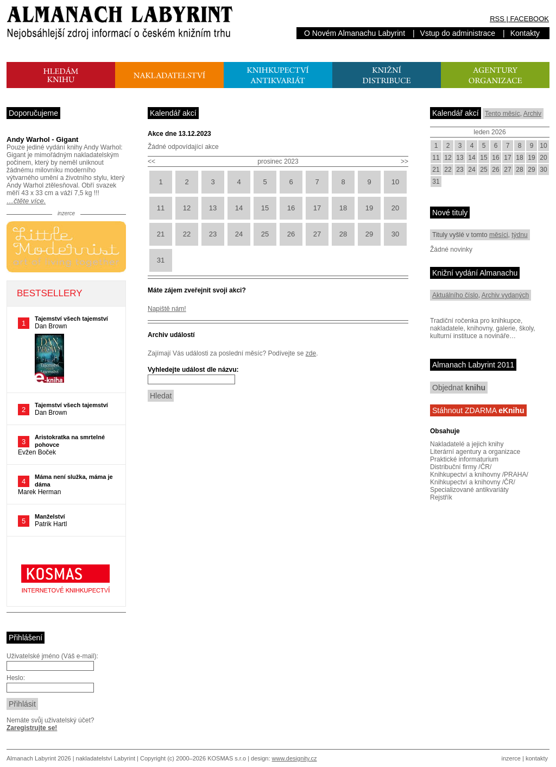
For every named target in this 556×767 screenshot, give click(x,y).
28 (343, 234)
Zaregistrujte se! (32, 728)
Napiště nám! (167, 309)
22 (187, 234)
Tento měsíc (502, 113)
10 (395, 182)
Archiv (532, 113)
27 (317, 234)
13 (213, 208)
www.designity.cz (294, 758)
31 (161, 260)
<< (151, 161)
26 (291, 234)
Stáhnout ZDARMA (478, 410)
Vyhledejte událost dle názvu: (193, 369)
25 (265, 234)
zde (311, 353)
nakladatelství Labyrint (105, 758)
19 (369, 208)
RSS (497, 19)
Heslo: (16, 678)
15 (265, 208)
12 (187, 208)
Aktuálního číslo (455, 295)
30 (395, 234)
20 (395, 208)
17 (317, 208)
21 (161, 234)
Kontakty (525, 33)
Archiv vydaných (505, 295)
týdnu (519, 235)
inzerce (511, 758)
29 (369, 234)
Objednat (458, 387)
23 (213, 234)
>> (404, 161)
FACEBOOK (529, 19)
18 (343, 208)
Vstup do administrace (458, 33)
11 (161, 208)
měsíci (498, 235)
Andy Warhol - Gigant (42, 139)
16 (291, 208)
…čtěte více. (26, 201)
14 (239, 208)
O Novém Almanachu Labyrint (354, 33)
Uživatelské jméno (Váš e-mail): (52, 656)
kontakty (537, 758)
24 (239, 234)
